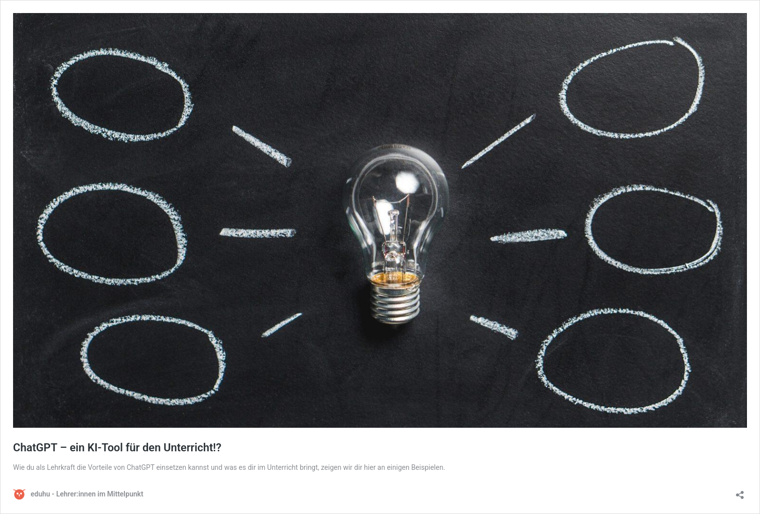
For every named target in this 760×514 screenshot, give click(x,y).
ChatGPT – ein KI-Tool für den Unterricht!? (117, 447)
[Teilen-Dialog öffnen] (740, 491)
